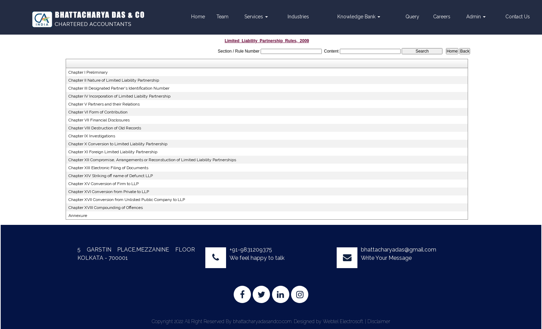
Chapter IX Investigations (91, 136)
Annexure (77, 215)
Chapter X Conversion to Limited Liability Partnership (117, 143)
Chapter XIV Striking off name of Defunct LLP (110, 175)
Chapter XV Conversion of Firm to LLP (103, 183)
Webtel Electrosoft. (343, 321)
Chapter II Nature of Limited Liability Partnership (113, 80)
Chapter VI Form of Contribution (98, 112)
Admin (476, 16)
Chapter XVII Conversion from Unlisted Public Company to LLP (126, 199)
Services (256, 16)
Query (412, 16)
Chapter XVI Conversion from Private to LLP (108, 191)
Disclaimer (378, 321)
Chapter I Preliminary (88, 72)
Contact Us (517, 16)
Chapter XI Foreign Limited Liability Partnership (112, 151)
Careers (441, 16)
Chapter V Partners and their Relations (104, 104)
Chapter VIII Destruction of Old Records (104, 128)
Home (198, 16)
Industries (298, 16)
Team (222, 16)
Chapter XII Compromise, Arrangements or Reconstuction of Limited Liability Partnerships (152, 159)
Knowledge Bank (358, 16)
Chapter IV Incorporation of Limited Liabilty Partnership (119, 96)
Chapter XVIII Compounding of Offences (105, 207)
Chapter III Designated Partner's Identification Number (118, 88)
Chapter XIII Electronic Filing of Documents (108, 167)
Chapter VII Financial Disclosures (99, 120)
